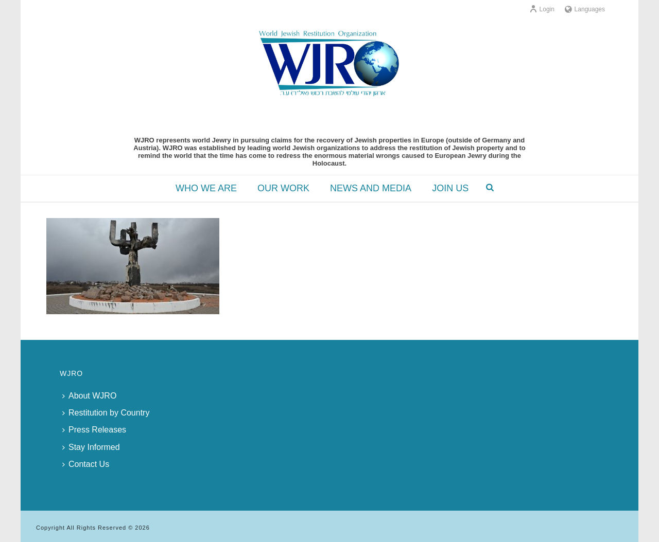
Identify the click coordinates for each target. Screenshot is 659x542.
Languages (585, 9)
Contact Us (85, 464)
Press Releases (94, 429)
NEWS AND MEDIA (370, 188)
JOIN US (450, 188)
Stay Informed (91, 447)
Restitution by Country (105, 412)
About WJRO (89, 395)
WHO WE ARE (206, 188)
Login (541, 9)
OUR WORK (283, 188)
